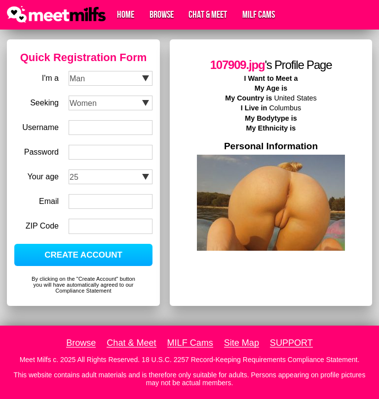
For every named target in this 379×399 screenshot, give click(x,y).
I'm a (50, 78)
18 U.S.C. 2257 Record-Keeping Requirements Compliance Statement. (250, 360)
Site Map (241, 343)
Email (49, 201)
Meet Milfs (35, 360)
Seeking (44, 103)
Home (125, 15)
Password (41, 152)
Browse (162, 15)
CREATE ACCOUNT (83, 255)
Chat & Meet (208, 15)
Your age (43, 176)
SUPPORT (291, 343)
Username (40, 127)
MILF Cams (258, 15)
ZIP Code (42, 226)
